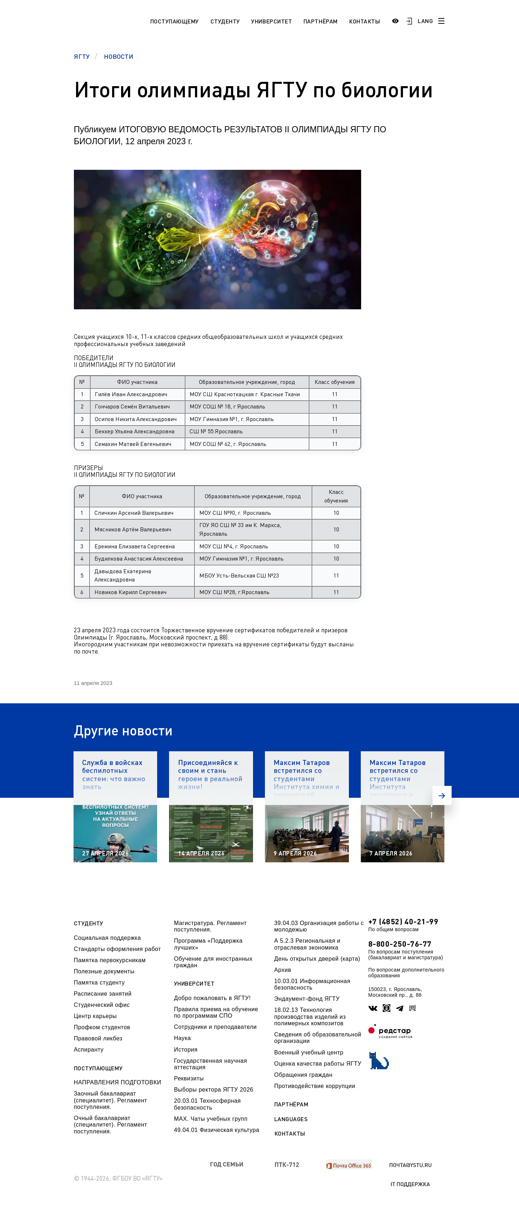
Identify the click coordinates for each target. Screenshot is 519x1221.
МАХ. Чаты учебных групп (211, 1119)
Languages (291, 1119)
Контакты (364, 21)
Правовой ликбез (98, 1038)
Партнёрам (320, 21)
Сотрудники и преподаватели (215, 1027)
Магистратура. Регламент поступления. (210, 926)
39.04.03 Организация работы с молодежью (319, 926)
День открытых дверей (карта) (317, 959)
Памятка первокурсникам (110, 960)
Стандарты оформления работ (117, 949)
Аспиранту (89, 1050)
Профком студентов (102, 1027)
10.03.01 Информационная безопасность (312, 984)
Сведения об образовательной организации (317, 1037)
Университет (271, 21)
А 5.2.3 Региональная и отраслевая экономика (307, 944)
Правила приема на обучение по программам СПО (216, 1012)
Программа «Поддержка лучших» (208, 944)
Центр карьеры (95, 1016)
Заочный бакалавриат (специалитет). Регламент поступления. (110, 1100)
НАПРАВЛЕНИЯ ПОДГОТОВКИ (117, 1082)
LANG (425, 20)
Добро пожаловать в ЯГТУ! (212, 998)
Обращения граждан (303, 1075)
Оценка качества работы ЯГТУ (317, 1064)
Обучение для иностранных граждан (213, 962)
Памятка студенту (99, 982)
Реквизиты (189, 1078)
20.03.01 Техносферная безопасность (207, 1104)
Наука (182, 1038)
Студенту (225, 21)
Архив (282, 970)
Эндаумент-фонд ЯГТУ (307, 999)
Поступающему (174, 21)
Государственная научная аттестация (210, 1064)
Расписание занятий (103, 994)
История (186, 1050)
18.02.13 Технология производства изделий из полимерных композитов (310, 1016)
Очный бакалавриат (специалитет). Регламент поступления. (110, 1124)
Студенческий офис (102, 1005)
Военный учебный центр (308, 1052)
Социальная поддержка (107, 938)
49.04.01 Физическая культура (217, 1130)
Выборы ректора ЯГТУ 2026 (213, 1090)
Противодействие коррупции (314, 1086)
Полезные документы (104, 971)
